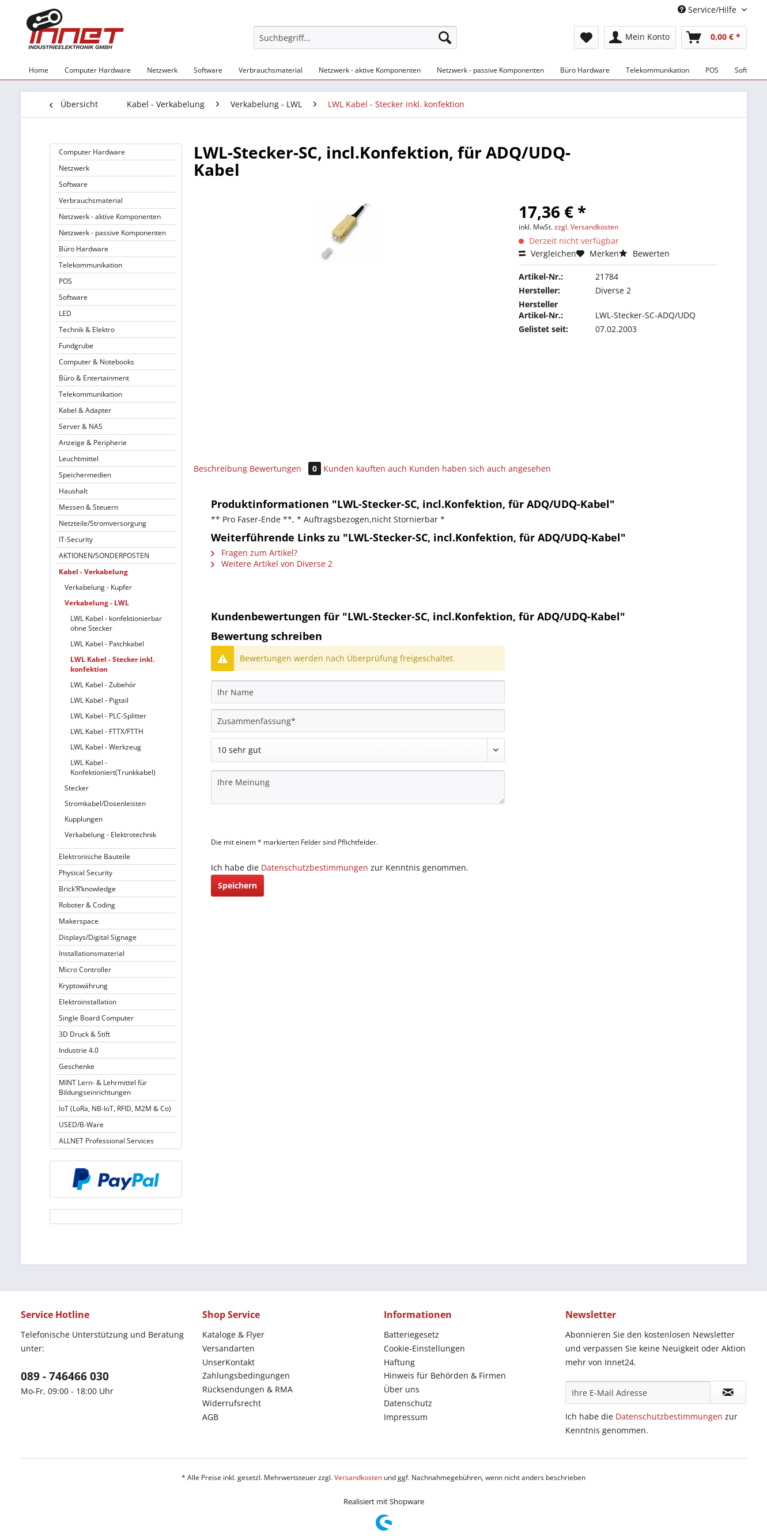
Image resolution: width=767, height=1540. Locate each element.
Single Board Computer (96, 1018)
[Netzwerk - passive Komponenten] (490, 70)
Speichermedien (85, 475)
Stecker (77, 788)
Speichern (237, 885)
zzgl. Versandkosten (586, 227)
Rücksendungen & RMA (247, 1389)
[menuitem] (355, 43)
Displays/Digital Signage (98, 937)
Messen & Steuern (88, 507)
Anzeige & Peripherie (93, 442)
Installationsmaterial (91, 953)
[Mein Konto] (640, 37)
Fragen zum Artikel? (254, 552)
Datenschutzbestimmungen (314, 867)
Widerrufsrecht (231, 1403)
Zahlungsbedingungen (246, 1375)
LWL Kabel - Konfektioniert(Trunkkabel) (113, 767)
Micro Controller (85, 969)
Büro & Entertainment (94, 378)
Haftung (399, 1362)
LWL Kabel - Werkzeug (105, 747)
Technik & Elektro (87, 329)
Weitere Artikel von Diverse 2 (272, 563)
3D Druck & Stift (84, 1034)
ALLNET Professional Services (106, 1141)
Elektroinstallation (87, 1002)
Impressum (406, 1416)
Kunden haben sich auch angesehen (480, 468)
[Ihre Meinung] (358, 787)
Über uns (402, 1389)
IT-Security (76, 539)
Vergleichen (547, 253)
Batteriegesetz (411, 1334)
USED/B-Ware (81, 1124)
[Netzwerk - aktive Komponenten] (370, 70)
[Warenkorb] (714, 37)
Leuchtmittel (79, 459)
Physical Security (85, 873)
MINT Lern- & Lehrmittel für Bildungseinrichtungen (103, 1087)
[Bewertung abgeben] (358, 750)
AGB (210, 1416)
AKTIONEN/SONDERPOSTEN (104, 555)
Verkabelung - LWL (97, 603)
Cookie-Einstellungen (424, 1348)
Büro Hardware (83, 249)
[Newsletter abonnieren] (728, 1392)
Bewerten (644, 253)
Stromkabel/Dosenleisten (105, 803)
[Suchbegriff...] (355, 37)
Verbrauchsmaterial (91, 200)
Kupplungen (84, 819)
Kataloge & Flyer (233, 1334)
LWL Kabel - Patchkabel (107, 644)
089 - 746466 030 (65, 1376)
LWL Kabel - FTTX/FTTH (106, 731)
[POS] (712, 70)
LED (65, 313)
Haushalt (73, 491)
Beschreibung (220, 468)
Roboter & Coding (87, 905)
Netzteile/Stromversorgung (102, 523)
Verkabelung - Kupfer (98, 587)
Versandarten (228, 1348)
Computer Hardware (92, 152)
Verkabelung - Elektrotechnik (110, 834)
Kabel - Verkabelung (93, 572)
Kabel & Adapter (85, 410)
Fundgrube (76, 346)
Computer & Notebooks (96, 362)
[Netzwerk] (162, 70)
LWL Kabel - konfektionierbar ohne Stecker (116, 623)
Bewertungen (286, 468)
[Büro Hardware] (585, 70)
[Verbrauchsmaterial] (271, 70)
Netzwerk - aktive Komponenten (110, 216)
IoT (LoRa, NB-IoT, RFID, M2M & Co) (115, 1108)
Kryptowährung (83, 986)
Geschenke (77, 1066)
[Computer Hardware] (97, 70)
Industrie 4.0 (79, 1050)
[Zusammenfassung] (358, 720)
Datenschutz (408, 1403)
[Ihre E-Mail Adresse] (638, 1392)
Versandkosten (358, 1477)
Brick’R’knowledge (87, 889)
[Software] (208, 70)
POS (65, 281)
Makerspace (79, 921)
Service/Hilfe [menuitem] (708, 9)
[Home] (38, 70)
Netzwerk (74, 168)
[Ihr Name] (358, 691)
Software (73, 184)
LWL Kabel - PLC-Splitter (108, 716)
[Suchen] (445, 37)
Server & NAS (81, 426)
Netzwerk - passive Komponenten (112, 233)
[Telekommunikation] (657, 70)
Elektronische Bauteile (94, 856)
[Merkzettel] (586, 37)
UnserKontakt (228, 1362)
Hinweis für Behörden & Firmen (445, 1375)
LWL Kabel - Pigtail (99, 700)
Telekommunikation (90, 265)
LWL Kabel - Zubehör (103, 685)
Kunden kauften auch (365, 468)
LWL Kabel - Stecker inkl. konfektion (112, 664)
